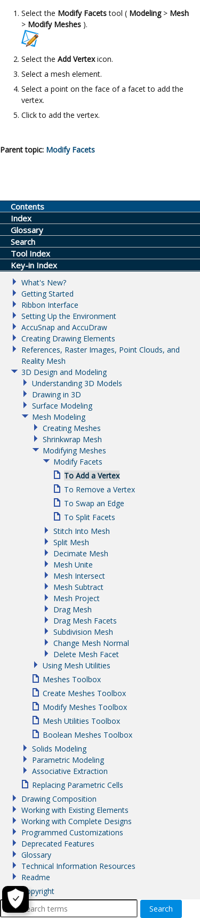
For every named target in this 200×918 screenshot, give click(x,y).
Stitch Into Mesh (81, 531)
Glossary (36, 855)
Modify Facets (77, 462)
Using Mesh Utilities (76, 665)
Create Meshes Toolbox (84, 693)
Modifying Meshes (74, 450)
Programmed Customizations (72, 832)
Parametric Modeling (68, 760)
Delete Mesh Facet (86, 654)
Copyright (37, 891)
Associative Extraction (70, 771)
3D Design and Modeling (64, 372)
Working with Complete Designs (76, 821)
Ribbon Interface (49, 305)
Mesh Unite (73, 565)
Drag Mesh (72, 609)
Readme (35, 877)
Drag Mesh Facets (85, 621)
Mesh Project (76, 598)
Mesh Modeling (58, 417)
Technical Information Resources (78, 866)
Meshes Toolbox (72, 679)
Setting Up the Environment (68, 316)
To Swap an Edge (94, 503)
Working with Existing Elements (75, 810)
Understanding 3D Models (77, 383)
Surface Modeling (62, 406)
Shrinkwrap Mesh (72, 439)
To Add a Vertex (91, 475)
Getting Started (47, 294)
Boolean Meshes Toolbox (87, 735)
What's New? (43, 282)
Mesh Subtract (78, 587)
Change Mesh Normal (91, 643)
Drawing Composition (59, 799)
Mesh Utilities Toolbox (81, 721)
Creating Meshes (72, 428)
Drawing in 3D (56, 394)
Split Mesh (71, 542)
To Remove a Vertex (99, 489)
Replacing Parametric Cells (77, 785)
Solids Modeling (59, 749)
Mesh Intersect (79, 576)
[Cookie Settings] (15, 899)
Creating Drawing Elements (68, 338)
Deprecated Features (57, 844)
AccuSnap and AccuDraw (64, 327)
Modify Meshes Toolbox (85, 707)
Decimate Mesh (80, 553)
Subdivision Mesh (83, 632)
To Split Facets (89, 517)
